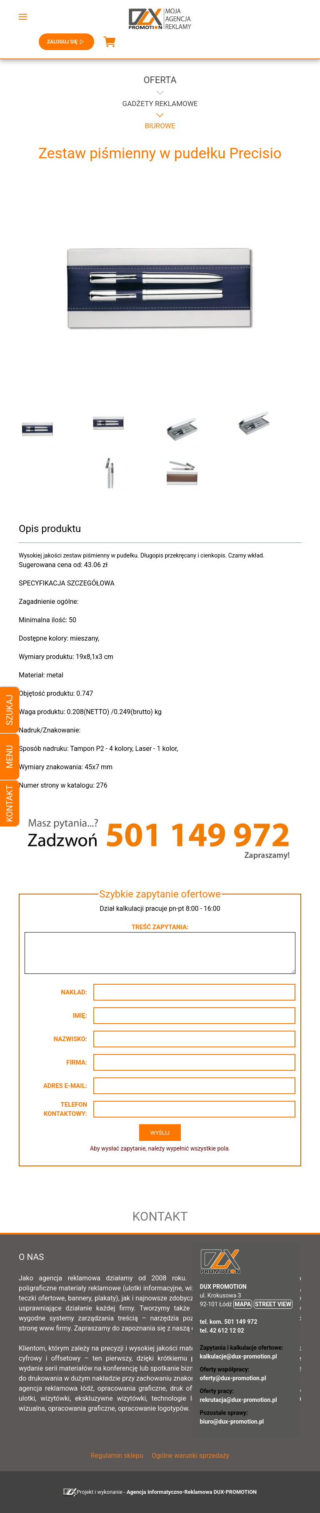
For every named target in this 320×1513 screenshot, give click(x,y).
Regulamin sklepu (117, 1456)
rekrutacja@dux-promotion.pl (238, 1399)
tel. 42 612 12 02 (222, 1330)
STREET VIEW (273, 1304)
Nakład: (74, 992)
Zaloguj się (66, 42)
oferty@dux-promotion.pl (233, 1378)
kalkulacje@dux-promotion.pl (238, 1356)
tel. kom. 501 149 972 (229, 1321)
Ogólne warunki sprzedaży (190, 1456)
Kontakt (10, 803)
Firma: (76, 1062)
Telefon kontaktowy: (65, 1109)
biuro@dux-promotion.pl (232, 1421)
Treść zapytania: (160, 927)
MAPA (243, 1304)
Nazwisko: (70, 1039)
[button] (22, 16)
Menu (10, 756)
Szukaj (10, 709)
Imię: (79, 1015)
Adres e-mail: (65, 1086)
